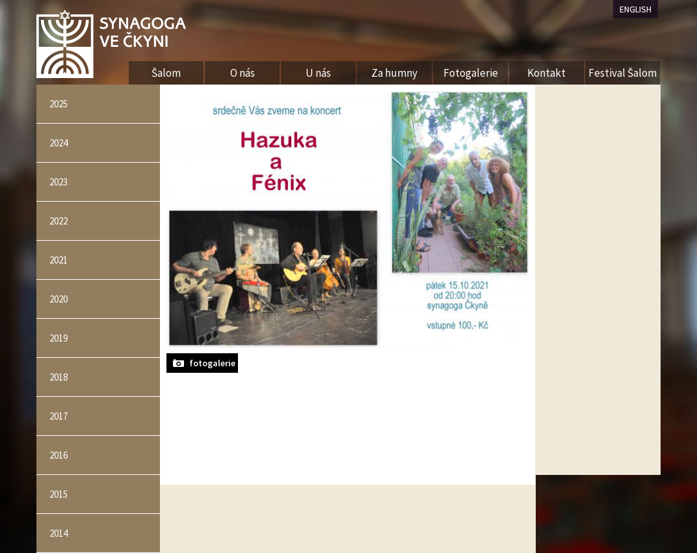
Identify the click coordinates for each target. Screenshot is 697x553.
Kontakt (546, 73)
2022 (58, 221)
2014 (58, 533)
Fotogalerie (470, 73)
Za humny (394, 73)
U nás (318, 73)
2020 (58, 299)
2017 (58, 416)
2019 (58, 338)
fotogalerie (212, 363)
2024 (58, 143)
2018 (58, 377)
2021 (58, 260)
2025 (58, 104)
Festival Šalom (622, 73)
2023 (58, 182)
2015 (58, 494)
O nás (242, 73)
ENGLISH (635, 9)
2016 (58, 455)
